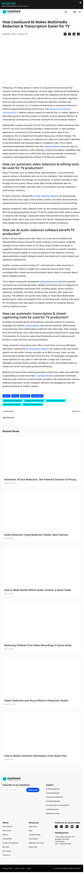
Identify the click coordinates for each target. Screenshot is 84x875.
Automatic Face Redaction (55, 401)
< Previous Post (8, 411)
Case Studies (33, 840)
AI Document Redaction (54, 798)
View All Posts (8, 418)
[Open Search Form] (65, 12)
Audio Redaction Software (12, 401)
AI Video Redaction (53, 790)
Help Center (33, 827)
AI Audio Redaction (53, 794)
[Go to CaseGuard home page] (11, 12)
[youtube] (72, 827)
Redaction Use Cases (36, 844)
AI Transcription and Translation (57, 806)
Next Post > (76, 411)
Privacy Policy (7, 869)
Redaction (25, 396)
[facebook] (56, 827)
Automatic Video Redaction (33, 405)
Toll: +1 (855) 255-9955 (63, 845)
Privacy (15, 396)
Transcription (37, 396)
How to (6, 396)
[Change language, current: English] (72, 12)
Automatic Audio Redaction (34, 401)
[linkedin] (66, 827)
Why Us (5, 835)
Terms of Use (19, 869)
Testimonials (7, 840)
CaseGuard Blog (34, 835)
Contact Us (6, 856)
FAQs (30, 831)
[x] (61, 827)
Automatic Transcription (12, 405)
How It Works (7, 827)
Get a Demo (7, 852)
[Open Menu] (79, 12)
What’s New (33, 848)
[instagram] (77, 827)
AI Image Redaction (53, 802)
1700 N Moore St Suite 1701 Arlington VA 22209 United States (65, 840)
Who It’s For (7, 831)
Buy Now (6, 848)
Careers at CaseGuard (10, 844)
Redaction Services (53, 814)
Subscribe (33, 790)
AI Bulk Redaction (52, 810)
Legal (29, 869)
